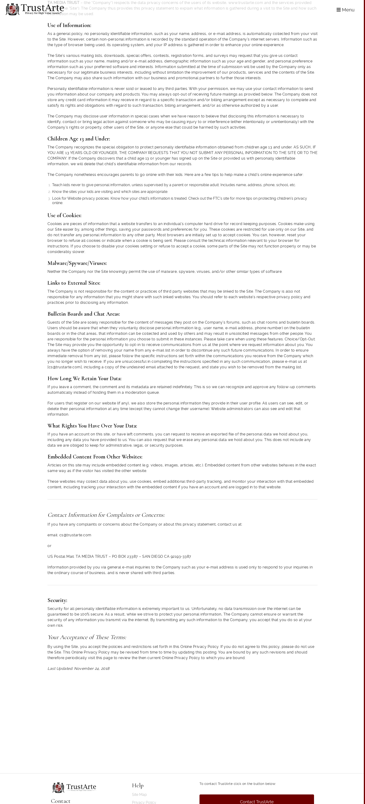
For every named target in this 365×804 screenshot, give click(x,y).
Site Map (139, 794)
